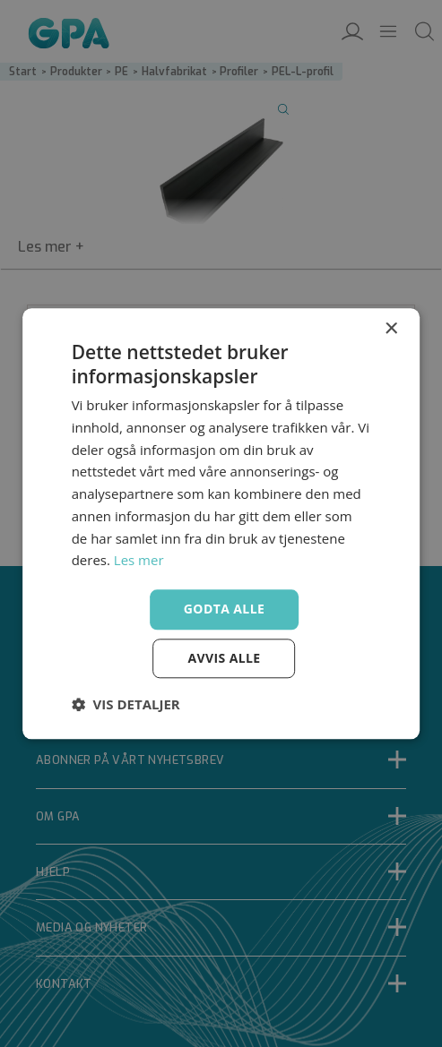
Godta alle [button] (224, 608)
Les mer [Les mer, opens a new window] (139, 561)
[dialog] (221, 523)
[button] (126, 704)
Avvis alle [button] (223, 657)
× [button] (390, 329)
